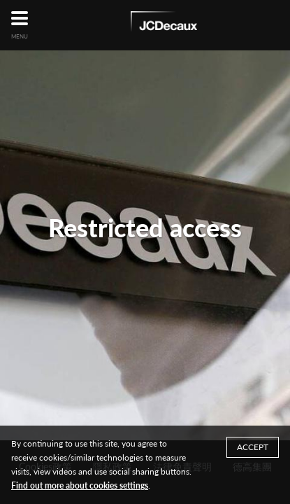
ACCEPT (252, 447)
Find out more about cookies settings (79, 485)
